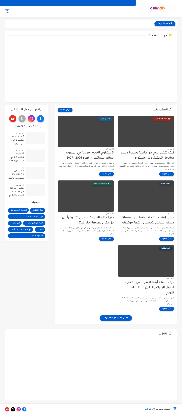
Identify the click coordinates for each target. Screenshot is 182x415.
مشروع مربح (37, 236)
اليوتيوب (55, 11)
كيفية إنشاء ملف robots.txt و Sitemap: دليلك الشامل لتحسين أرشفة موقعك (147, 220)
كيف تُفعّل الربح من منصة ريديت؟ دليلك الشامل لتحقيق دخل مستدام (147, 155)
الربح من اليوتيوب (70, 11)
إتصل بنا (109, 3)
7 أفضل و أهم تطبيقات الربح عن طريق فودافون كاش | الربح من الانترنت (16, 140)
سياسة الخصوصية (124, 3)
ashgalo (149, 409)
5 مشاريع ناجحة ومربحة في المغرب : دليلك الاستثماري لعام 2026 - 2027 (89, 155)
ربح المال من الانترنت (30, 11)
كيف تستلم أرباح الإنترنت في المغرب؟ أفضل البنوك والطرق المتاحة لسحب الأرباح (148, 288)
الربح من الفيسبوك (91, 11)
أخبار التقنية (128, 11)
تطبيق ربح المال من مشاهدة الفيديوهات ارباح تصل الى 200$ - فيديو (16, 192)
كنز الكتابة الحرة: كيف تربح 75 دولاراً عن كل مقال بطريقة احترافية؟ (88, 220)
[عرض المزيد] (65, 110)
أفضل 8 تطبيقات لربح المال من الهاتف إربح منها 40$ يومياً (16, 158)
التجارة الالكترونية (111, 11)
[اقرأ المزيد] (166, 174)
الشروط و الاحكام (95, 3)
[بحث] (7, 11)
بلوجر (45, 11)
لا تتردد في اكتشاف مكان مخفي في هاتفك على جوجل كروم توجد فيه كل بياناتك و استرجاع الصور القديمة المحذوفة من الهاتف (16, 175)
